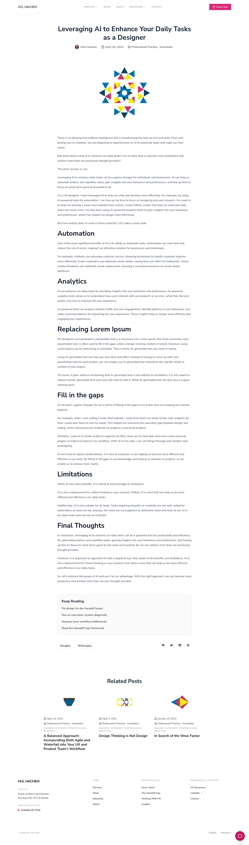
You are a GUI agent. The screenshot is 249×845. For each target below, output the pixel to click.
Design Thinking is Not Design (123, 736)
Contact (157, 7)
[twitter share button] (171, 645)
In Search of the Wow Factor (177, 736)
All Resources (197, 787)
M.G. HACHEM (27, 7)
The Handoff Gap (151, 793)
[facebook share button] (163, 645)
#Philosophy (85, 645)
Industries (98, 798)
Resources (138, 7)
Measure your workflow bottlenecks (84, 622)
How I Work (148, 787)
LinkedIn (196, 793)
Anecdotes (166, 47)
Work (107, 7)
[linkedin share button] (179, 645)
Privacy (226, 832)
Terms (213, 832)
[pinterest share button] (188, 645)
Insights (146, 804)
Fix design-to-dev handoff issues (82, 608)
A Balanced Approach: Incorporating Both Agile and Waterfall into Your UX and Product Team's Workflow (67, 742)
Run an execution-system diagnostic (84, 615)
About (120, 7)
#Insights (65, 645)
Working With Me (151, 798)
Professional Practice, (144, 47)
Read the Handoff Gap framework (83, 628)
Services (91, 7)
